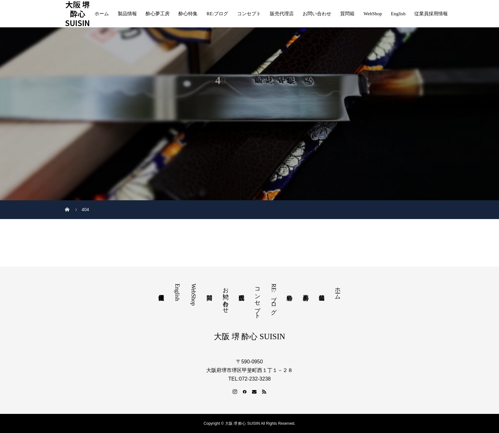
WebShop (372, 13)
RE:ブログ (217, 13)
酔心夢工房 (158, 13)
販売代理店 (282, 13)
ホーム (102, 13)
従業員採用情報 (431, 13)
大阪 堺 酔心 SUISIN (77, 13)
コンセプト (249, 13)
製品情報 (127, 13)
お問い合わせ (317, 13)
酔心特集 (188, 13)
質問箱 (347, 13)
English (398, 13)
